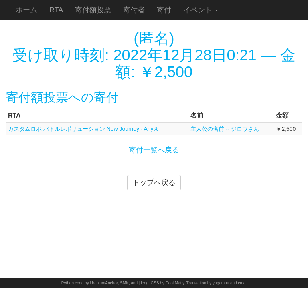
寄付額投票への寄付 (62, 97)
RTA (56, 10)
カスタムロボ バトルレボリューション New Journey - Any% (83, 129)
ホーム (26, 10)
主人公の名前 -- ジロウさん (224, 129)
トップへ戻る (154, 182)
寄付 (164, 10)
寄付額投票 (93, 10)
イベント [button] (200, 10)
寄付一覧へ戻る (154, 150)
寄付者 (134, 10)
